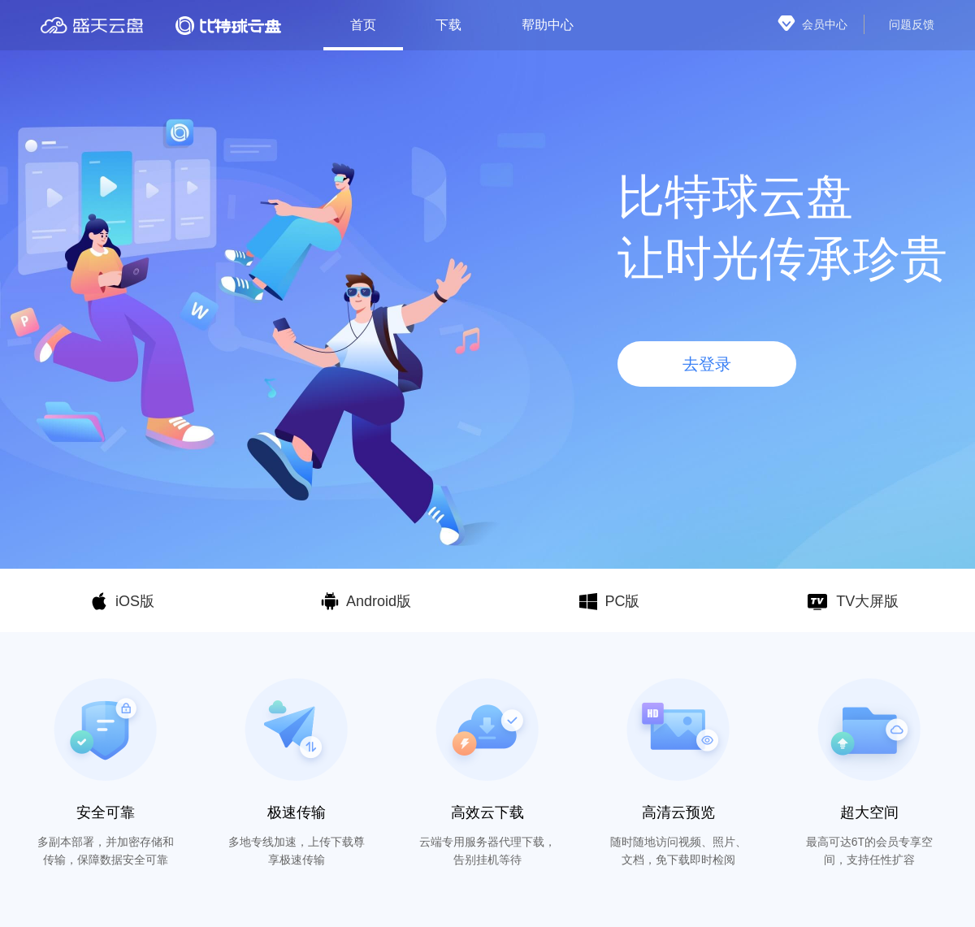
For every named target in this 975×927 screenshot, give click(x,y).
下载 (449, 25)
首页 (363, 25)
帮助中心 (548, 25)
